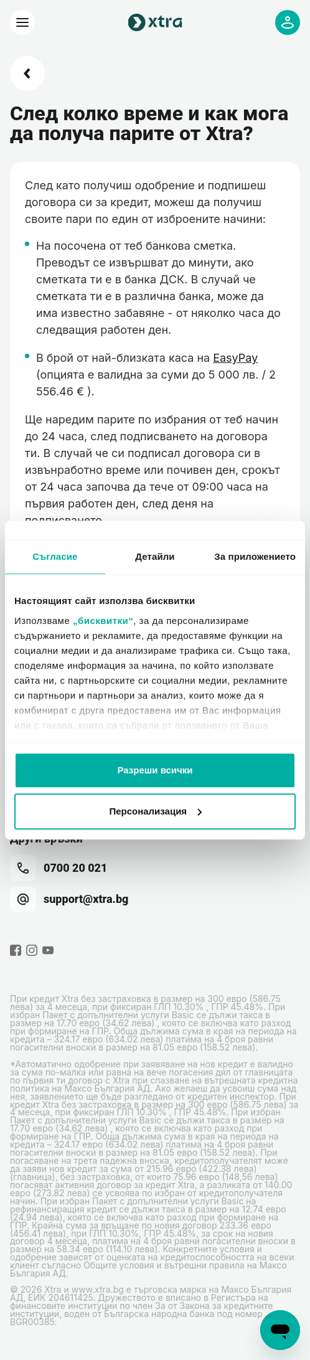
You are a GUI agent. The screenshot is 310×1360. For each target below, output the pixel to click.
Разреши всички (154, 770)
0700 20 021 (58, 868)
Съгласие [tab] (54, 556)
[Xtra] (22, 22)
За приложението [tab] (255, 556)
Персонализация (155, 811)
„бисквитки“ (103, 620)
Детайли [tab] (154, 556)
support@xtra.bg (69, 899)
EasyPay (235, 357)
